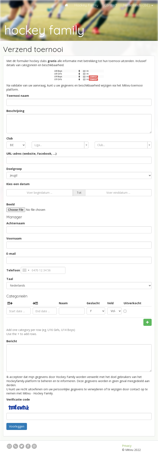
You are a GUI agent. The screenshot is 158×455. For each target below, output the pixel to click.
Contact (110, 5)
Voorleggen (16, 426)
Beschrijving (15, 111)
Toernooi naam (17, 96)
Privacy (126, 446)
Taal (9, 279)
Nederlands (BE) (138, 5)
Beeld (10, 204)
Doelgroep (14, 169)
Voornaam (14, 238)
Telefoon (13, 270)
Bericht (11, 341)
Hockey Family (86, 5)
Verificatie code (18, 399)
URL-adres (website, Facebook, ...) (31, 154)
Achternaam (15, 223)
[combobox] (60, 145)
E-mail (11, 254)
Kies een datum (18, 184)
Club (9, 138)
